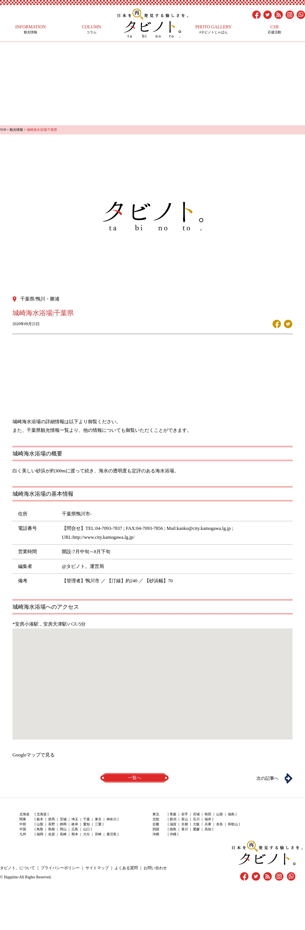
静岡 (63, 824)
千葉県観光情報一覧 (48, 430)
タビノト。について (17, 868)
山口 (86, 829)
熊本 (75, 834)
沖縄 (173, 834)
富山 (184, 819)
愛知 (86, 824)
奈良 (219, 824)
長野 (51, 824)
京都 (184, 824)
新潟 (173, 819)
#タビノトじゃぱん (213, 29)
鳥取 (40, 829)
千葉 (86, 819)
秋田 (208, 814)
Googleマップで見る (33, 755)
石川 (196, 819)
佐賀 (51, 834)
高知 (208, 829)
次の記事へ (267, 778)
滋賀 (173, 824)
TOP (3, 130)
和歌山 (233, 824)
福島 (231, 814)
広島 (75, 829)
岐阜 (75, 824)
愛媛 (196, 829)
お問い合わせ (155, 868)
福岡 (40, 834)
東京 (98, 819)
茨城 (63, 819)
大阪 (196, 824)
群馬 (51, 819)
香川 (184, 829)
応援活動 (274, 29)
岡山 (63, 829)
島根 (51, 829)
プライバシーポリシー (60, 868)
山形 (219, 814)
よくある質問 (126, 868)
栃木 (40, 819)
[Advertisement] (152, 83)
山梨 (40, 824)
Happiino (11, 877)
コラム (91, 29)
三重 (98, 824)
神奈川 (111, 819)
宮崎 (98, 834)
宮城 (196, 814)
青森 (173, 814)
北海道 (42, 814)
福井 (208, 819)
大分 (86, 834)
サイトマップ (97, 868)
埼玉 (75, 819)
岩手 (184, 814)
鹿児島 (111, 834)
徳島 (173, 829)
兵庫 (208, 824)
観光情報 (30, 29)
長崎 (63, 834)
